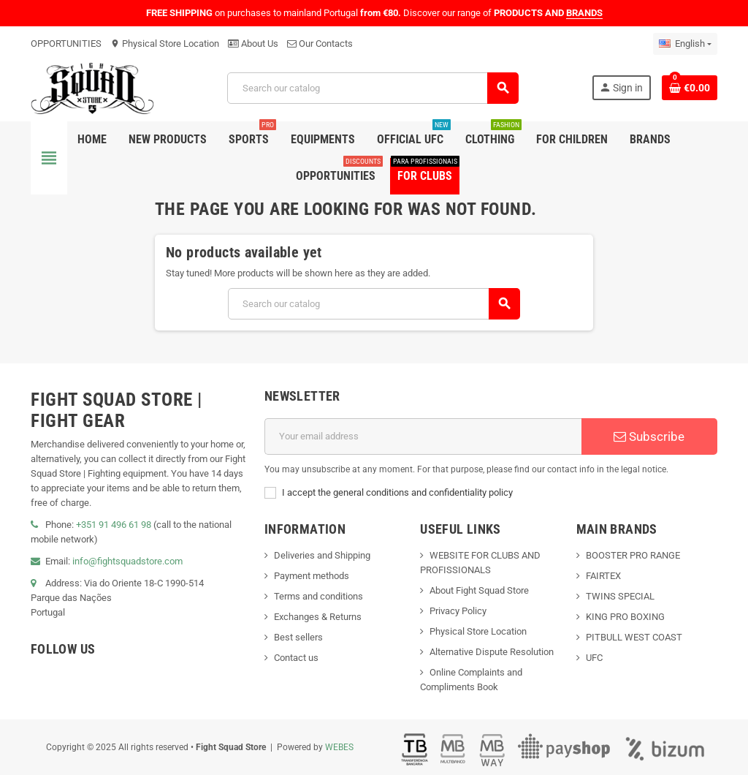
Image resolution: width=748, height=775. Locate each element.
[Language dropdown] (685, 44)
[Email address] (422, 436)
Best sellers (298, 637)
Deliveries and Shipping (322, 555)
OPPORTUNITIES (66, 43)
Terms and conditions (318, 596)
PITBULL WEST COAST (634, 637)
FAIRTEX (603, 575)
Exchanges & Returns (318, 616)
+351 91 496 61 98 (113, 524)
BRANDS (584, 12)
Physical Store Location (164, 43)
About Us (253, 43)
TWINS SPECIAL (620, 596)
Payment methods (311, 575)
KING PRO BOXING (625, 616)
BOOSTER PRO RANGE (633, 555)
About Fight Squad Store (479, 590)
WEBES (339, 747)
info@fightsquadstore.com (127, 561)
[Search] (372, 88)
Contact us (296, 657)
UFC (594, 657)
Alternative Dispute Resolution (492, 651)
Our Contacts (320, 43)
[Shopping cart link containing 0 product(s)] (689, 87)
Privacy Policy (458, 610)
